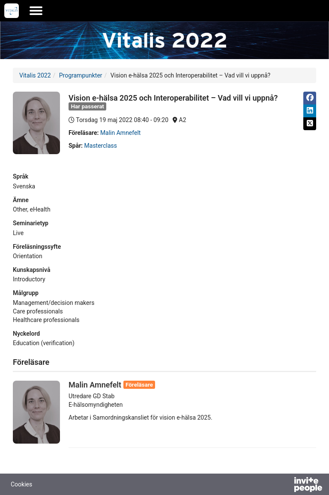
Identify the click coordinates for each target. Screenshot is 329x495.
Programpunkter (80, 75)
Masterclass (100, 145)
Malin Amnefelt (120, 132)
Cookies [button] (21, 484)
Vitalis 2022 (35, 75)
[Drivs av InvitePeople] (285, 485)
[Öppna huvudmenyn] (36, 10)
